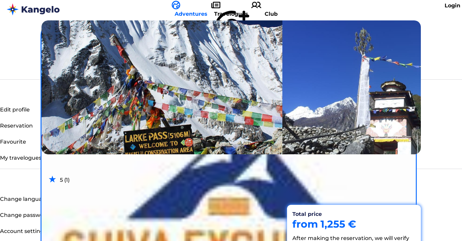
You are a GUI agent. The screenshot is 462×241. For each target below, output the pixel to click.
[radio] (52, 179)
